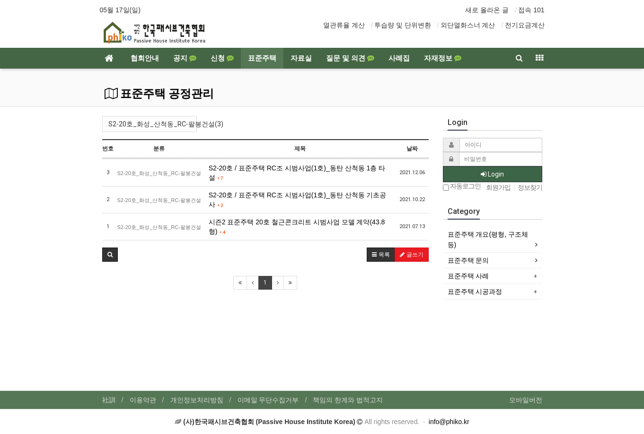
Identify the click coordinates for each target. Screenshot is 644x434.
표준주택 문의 (468, 260)
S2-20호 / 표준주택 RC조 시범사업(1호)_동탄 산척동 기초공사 (298, 199)
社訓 (108, 400)
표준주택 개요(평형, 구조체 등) (488, 239)
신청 (222, 58)
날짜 (412, 148)
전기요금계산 (525, 25)
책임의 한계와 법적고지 (348, 400)
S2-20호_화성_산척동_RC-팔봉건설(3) (152, 124)
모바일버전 (525, 400)
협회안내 (145, 58)
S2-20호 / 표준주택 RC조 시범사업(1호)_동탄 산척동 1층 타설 (297, 172)
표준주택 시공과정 (475, 291)
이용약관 (143, 400)
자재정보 (442, 58)
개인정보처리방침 (196, 400)
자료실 (301, 58)
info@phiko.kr (449, 421)
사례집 (399, 58)
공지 (184, 58)
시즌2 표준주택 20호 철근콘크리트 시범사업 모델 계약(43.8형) (297, 226)
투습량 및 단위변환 (402, 25)
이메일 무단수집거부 (268, 400)
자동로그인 (462, 187)
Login (492, 174)
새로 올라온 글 (487, 10)
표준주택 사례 (468, 276)
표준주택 (262, 58)
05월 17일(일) (120, 10)
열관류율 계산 (344, 25)
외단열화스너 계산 (468, 25)
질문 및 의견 (350, 58)
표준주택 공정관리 (159, 93)
